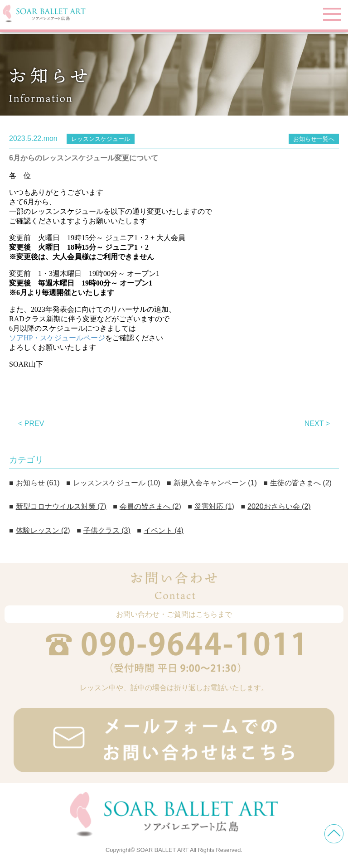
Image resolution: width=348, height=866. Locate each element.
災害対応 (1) (214, 506)
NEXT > (317, 423)
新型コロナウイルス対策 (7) (61, 506)
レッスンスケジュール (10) (116, 483)
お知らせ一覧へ (313, 138)
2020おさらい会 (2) (279, 506)
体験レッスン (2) (43, 530)
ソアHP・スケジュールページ (57, 338)
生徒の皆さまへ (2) (301, 483)
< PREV (31, 423)
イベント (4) (164, 530)
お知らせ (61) (38, 483)
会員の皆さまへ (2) (150, 506)
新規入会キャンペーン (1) (215, 483)
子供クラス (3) (106, 530)
